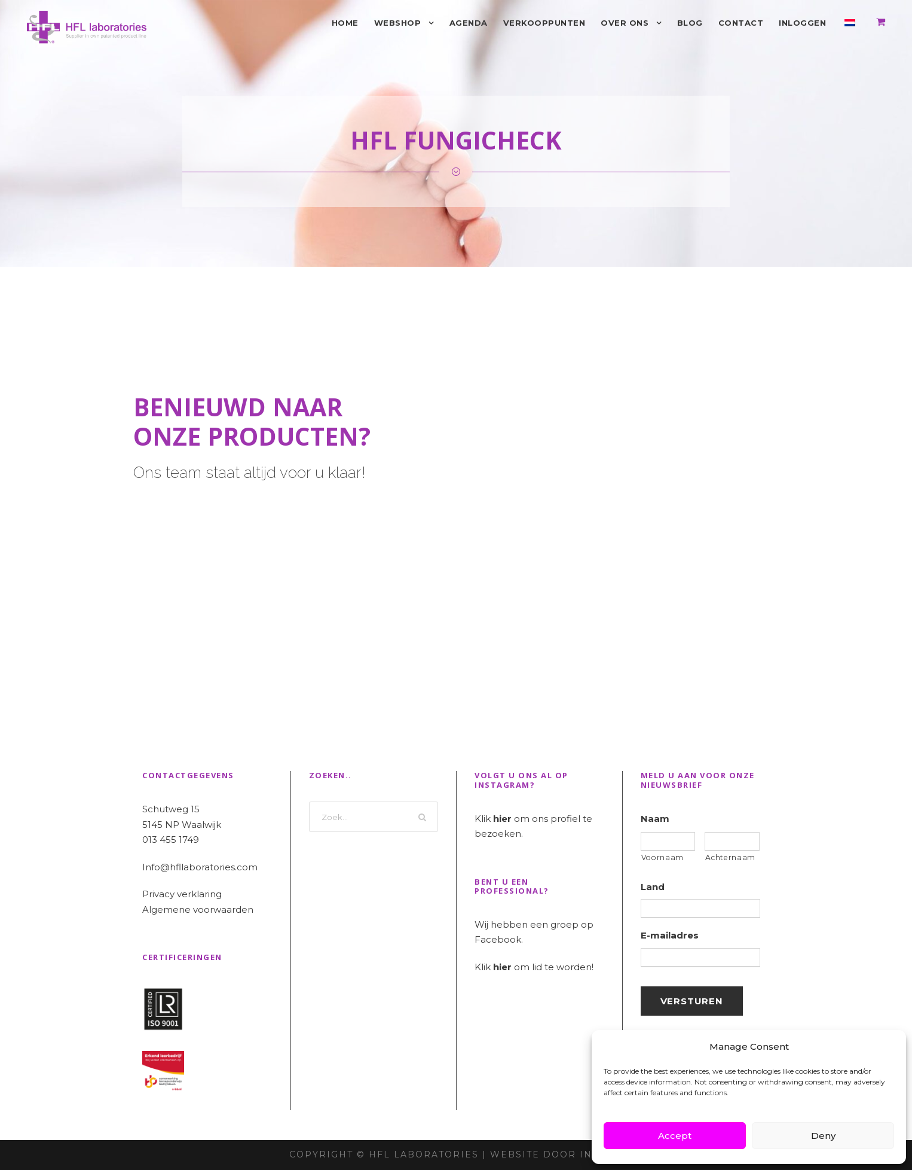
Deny (823, 1135)
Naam (655, 818)
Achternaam (730, 857)
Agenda (468, 23)
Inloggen (802, 23)
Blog (690, 23)
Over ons (624, 23)
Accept (674, 1135)
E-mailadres (670, 935)
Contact (741, 23)
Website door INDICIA (556, 1154)
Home (345, 23)
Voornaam (662, 857)
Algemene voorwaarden (197, 909)
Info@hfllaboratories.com (200, 867)
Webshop (397, 23)
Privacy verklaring (182, 894)
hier (502, 818)
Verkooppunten (544, 23)
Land (653, 886)
